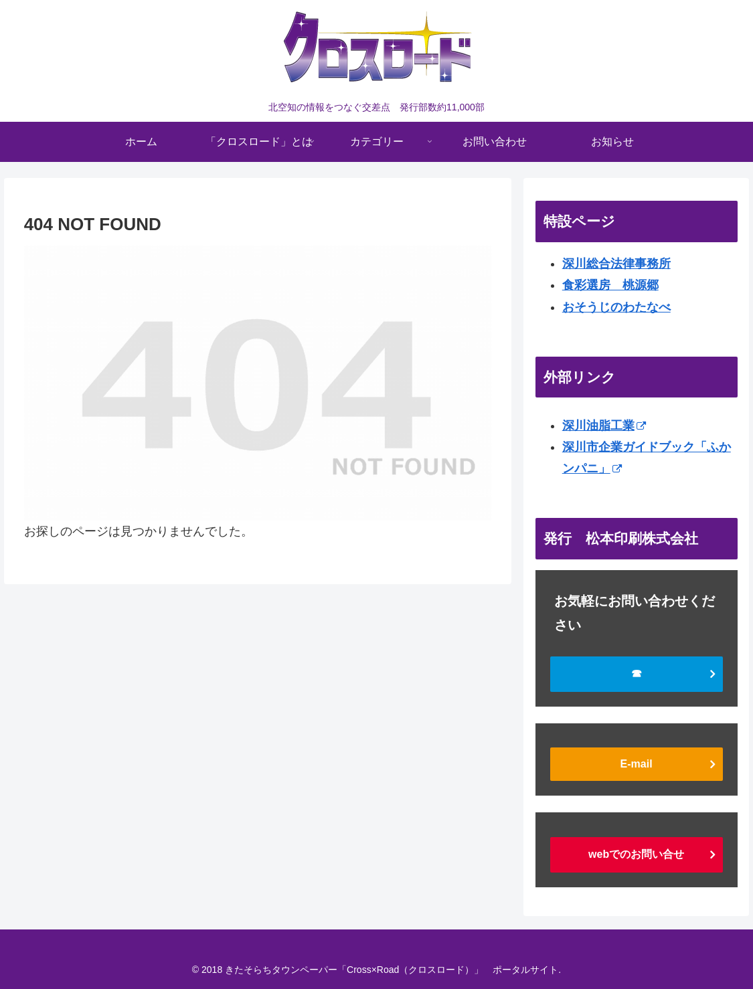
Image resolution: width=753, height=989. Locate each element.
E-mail (636, 764)
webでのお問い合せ (636, 854)
